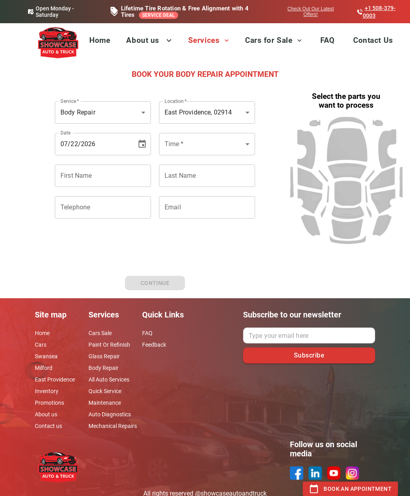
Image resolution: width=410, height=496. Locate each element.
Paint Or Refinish (109, 344)
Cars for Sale (274, 40)
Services (209, 40)
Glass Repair (104, 356)
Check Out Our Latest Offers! (310, 11)
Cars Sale (100, 333)
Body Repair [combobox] (77, 112)
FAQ (327, 40)
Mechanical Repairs (112, 426)
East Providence (55, 379)
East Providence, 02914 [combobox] (198, 112)
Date (65, 132)
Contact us (48, 426)
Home (99, 40)
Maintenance (104, 403)
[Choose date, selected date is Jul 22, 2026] (142, 144)
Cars (40, 344)
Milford (43, 368)
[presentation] (155, 258)
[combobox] (207, 144)
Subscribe (309, 355)
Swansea (46, 356)
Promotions (49, 403)
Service (69, 101)
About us (142, 40)
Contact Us (373, 40)
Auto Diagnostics (109, 414)
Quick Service (104, 391)
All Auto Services (108, 379)
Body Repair (103, 368)
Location (176, 101)
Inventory (46, 391)
